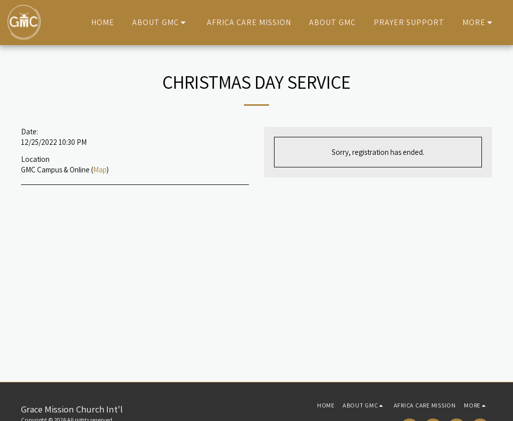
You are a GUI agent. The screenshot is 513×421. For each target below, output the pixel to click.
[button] (160, 23)
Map (100, 169)
